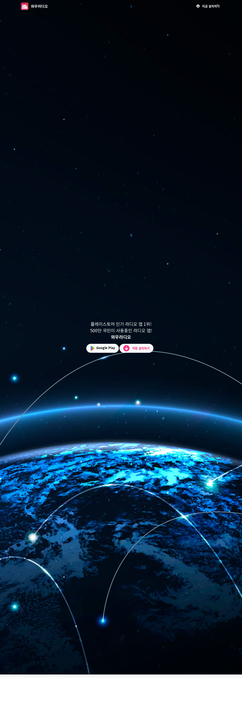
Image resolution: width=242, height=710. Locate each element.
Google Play (102, 348)
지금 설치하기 (208, 6)
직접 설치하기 (136, 348)
